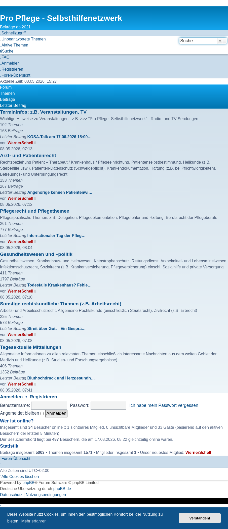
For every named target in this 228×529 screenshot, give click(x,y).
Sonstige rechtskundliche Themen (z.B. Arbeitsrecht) (60, 303)
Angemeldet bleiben (22, 413)
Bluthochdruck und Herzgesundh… (61, 378)
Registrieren (43, 396)
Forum (6, 87)
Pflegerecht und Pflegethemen (34, 211)
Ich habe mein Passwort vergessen (163, 405)
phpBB (28, 482)
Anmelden (11, 396)
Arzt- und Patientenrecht (28, 155)
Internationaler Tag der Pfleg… (56, 235)
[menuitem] (23, 39)
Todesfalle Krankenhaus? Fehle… (59, 285)
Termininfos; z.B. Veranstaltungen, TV (43, 112)
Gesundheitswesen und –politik (36, 254)
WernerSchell (20, 143)
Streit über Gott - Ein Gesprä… (56, 328)
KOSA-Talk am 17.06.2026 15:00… (59, 137)
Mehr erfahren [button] (34, 521)
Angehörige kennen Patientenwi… (60, 192)
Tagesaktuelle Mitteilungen (30, 347)
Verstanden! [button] (199, 518)
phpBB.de (62, 489)
